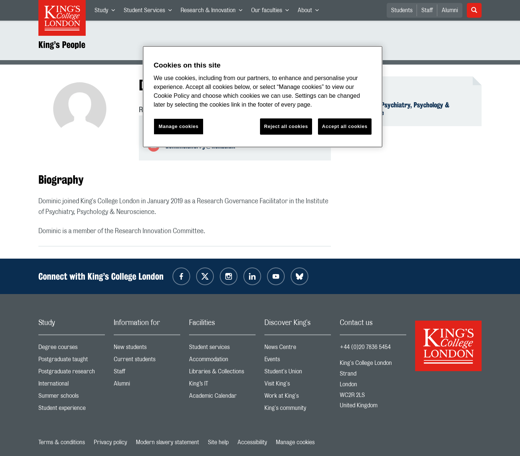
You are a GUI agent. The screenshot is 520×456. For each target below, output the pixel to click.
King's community (297, 409)
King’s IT (222, 385)
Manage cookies (295, 442)
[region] (263, 97)
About (310, 11)
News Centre (297, 348)
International (71, 385)
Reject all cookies (286, 126)
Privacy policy (110, 442)
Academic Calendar (222, 397)
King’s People (61, 44)
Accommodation (222, 361)
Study (107, 11)
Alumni (450, 10)
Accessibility (252, 442)
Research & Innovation (214, 11)
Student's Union (297, 373)
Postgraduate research (71, 373)
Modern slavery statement (167, 442)
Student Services (150, 11)
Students (402, 10)
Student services (222, 348)
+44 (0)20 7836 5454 (365, 347)
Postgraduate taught (71, 361)
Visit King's (297, 385)
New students (147, 348)
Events (297, 361)
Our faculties (272, 11)
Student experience (71, 409)
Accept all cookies (344, 126)
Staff (427, 10)
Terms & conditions (61, 442)
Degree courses (71, 348)
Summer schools (71, 397)
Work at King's (297, 397)
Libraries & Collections (222, 373)
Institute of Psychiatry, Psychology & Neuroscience (399, 109)
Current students (147, 361)
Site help (218, 442)
